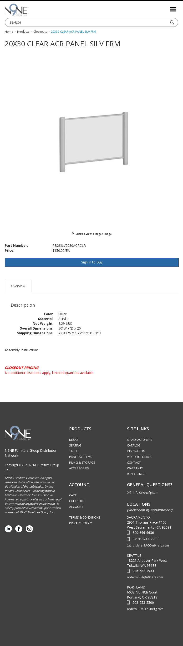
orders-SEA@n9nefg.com (145, 577)
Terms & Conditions (85, 517)
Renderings (136, 474)
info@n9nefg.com (145, 492)
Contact (134, 462)
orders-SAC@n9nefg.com (151, 545)
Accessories (79, 468)
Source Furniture (28, 10)
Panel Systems (80, 457)
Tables (74, 451)
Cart (72, 495)
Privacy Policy (80, 523)
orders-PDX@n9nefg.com (145, 609)
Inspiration (136, 451)
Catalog (134, 445)
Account (76, 506)
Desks (74, 439)
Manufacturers (139, 439)
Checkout (77, 501)
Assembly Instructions (22, 350)
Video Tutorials (139, 457)
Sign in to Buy (91, 262)
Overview (18, 286)
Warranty (135, 468)
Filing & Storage (82, 462)
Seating (75, 445)
